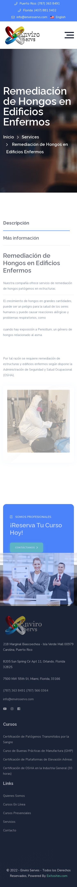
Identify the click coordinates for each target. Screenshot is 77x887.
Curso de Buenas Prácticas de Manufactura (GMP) (38, 752)
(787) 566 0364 (37, 690)
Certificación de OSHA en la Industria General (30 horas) (37, 772)
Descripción (16, 222)
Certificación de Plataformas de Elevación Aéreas (37, 760)
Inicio (8, 137)
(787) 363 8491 (14, 690)
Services (30, 137)
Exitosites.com (57, 876)
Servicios (9, 821)
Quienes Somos (14, 795)
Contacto (9, 829)
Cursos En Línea (14, 804)
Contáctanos (25, 547)
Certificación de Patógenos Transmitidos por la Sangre (36, 740)
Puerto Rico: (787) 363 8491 (37, 3)
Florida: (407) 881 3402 (37, 10)
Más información (21, 237)
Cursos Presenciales (17, 812)
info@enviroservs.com (29, 17)
